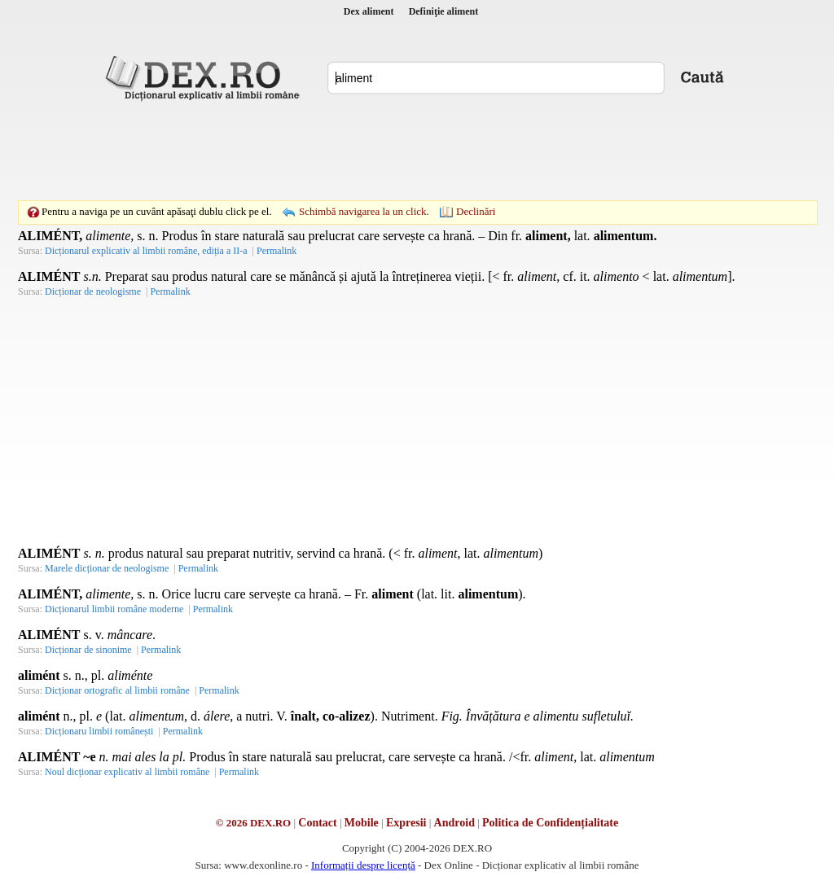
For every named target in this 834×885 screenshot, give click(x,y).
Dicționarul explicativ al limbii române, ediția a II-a (146, 250)
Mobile (362, 823)
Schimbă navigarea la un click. (364, 211)
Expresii (406, 823)
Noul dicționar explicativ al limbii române (127, 772)
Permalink (276, 250)
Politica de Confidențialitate (550, 823)
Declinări (475, 211)
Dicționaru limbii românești (99, 731)
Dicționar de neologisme (93, 291)
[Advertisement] (417, 150)
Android (454, 823)
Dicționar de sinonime (88, 649)
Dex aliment (369, 11)
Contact (317, 823)
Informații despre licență (363, 865)
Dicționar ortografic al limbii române (117, 690)
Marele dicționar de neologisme (107, 568)
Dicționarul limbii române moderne (114, 609)
